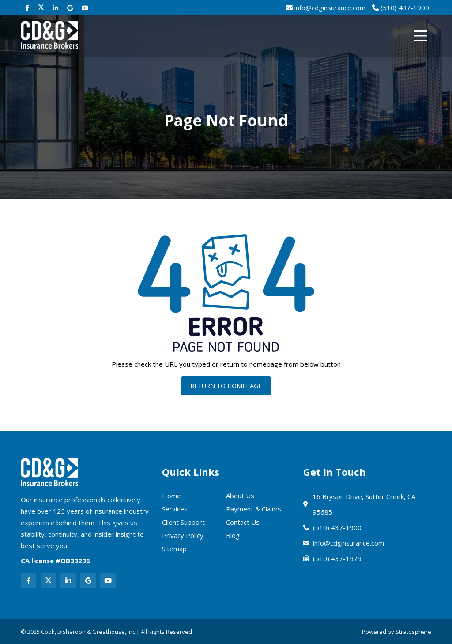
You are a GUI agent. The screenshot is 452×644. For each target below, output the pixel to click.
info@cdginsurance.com (343, 542)
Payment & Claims (253, 508)
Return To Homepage (226, 386)
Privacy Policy (182, 535)
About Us (240, 495)
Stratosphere (413, 632)
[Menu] (420, 36)
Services (175, 508)
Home (171, 495)
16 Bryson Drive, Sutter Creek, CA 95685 (359, 504)
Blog (233, 535)
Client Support (183, 522)
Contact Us (243, 522)
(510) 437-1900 (332, 527)
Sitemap (174, 548)
